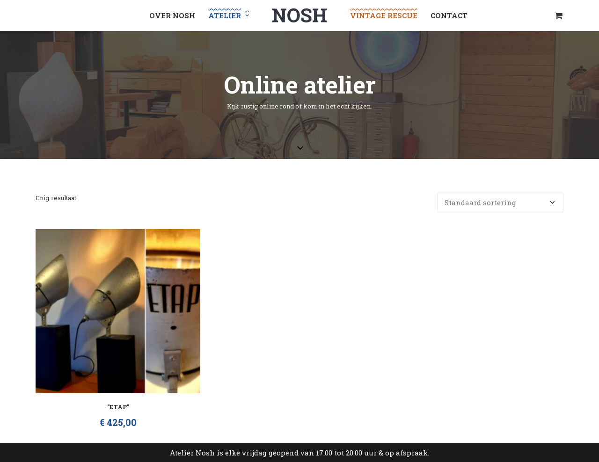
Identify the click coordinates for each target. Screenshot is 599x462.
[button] (118, 311)
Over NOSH (172, 15)
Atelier (228, 15)
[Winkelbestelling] (500, 202)
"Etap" (118, 407)
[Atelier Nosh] (299, 15)
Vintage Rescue (383, 15)
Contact (449, 15)
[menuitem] (172, 15)
